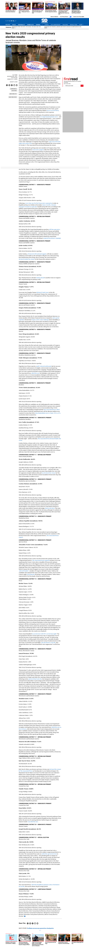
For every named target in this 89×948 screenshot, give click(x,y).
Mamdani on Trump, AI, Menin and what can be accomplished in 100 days (62, 28)
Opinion (38, 25)
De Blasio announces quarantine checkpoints (40, 929)
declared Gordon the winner (27, 260)
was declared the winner (49, 474)
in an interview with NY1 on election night (44, 635)
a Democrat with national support (36, 255)
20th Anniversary (55, 25)
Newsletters (73, 25)
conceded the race (33, 823)
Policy (14, 25)
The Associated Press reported (41, 561)
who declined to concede (48, 643)
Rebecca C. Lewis (12, 80)
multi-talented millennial (43, 367)
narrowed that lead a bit (35, 680)
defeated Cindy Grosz (42, 293)
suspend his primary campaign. (52, 239)
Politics (8, 25)
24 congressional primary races (49, 118)
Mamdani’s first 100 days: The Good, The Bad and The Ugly (26, 28)
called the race (35, 374)
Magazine (65, 25)
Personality (21, 25)
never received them (53, 111)
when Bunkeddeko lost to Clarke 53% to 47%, (48, 414)
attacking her (31, 575)
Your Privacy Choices (65, 17)
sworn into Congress (38, 150)
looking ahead (40, 279)
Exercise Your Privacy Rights (78, 17)
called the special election (49, 855)
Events (47, 25)
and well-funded (23, 572)
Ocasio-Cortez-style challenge (40, 321)
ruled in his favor (50, 509)
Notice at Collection (54, 17)
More (81, 25)
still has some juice (54, 230)
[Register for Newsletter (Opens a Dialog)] (82, 87)
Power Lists (30, 25)
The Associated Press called (52, 410)
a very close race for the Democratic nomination (38, 204)
